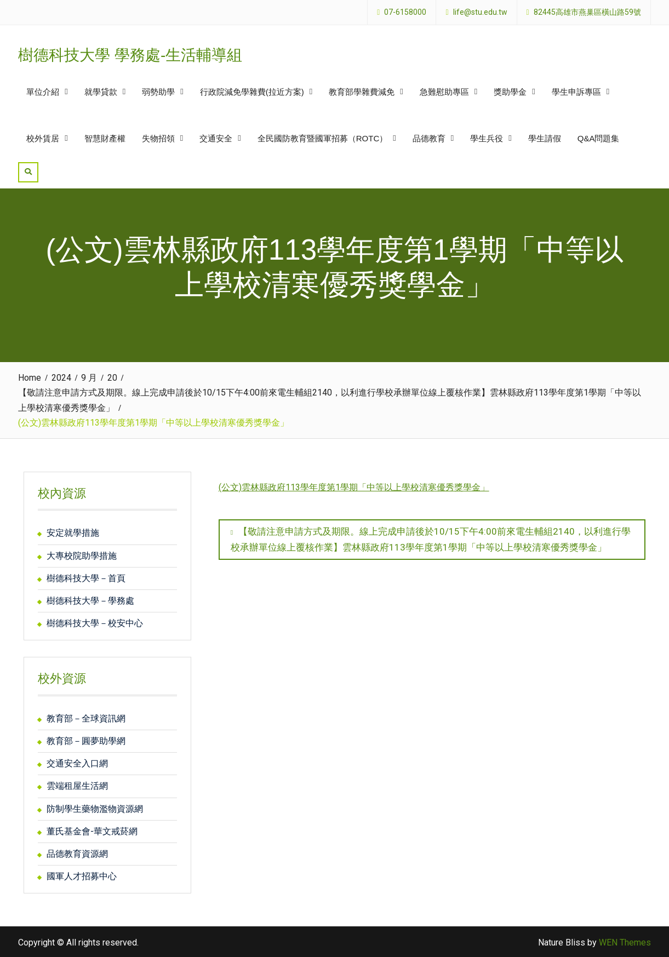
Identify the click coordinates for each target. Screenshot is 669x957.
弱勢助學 (158, 91)
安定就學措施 (73, 531)
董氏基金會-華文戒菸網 (92, 829)
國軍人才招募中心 (82, 875)
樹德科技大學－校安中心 (95, 622)
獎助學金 (510, 91)
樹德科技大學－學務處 (90, 599)
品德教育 (429, 137)
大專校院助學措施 (82, 554)
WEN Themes (625, 941)
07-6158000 (405, 12)
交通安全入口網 (77, 762)
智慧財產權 (104, 137)
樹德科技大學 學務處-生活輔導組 (130, 54)
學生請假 (544, 137)
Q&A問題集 (598, 137)
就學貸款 (100, 91)
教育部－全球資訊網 (86, 717)
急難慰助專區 (444, 91)
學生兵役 (486, 137)
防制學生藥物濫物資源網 (95, 807)
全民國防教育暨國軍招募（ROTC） (323, 137)
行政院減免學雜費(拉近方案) (252, 91)
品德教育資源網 (77, 852)
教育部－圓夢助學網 (86, 740)
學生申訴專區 (576, 91)
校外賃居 (42, 137)
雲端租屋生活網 (77, 785)
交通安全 (215, 137)
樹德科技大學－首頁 (86, 576)
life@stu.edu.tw (480, 12)
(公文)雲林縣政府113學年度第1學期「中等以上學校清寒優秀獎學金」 (354, 486)
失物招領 (158, 137)
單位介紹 (42, 91)
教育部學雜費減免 (361, 91)
